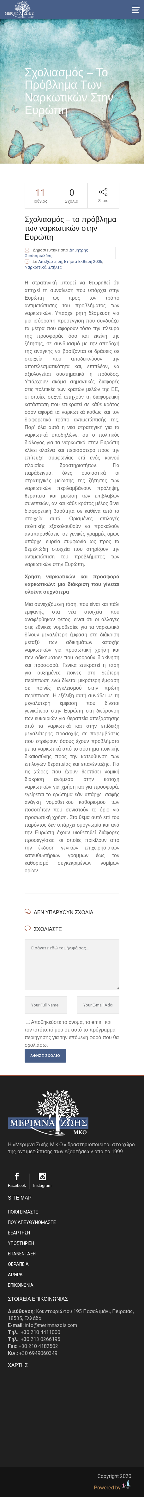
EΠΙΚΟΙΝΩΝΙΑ (20, 1285)
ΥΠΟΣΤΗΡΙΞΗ (21, 1243)
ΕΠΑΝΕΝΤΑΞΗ (22, 1253)
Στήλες (55, 267)
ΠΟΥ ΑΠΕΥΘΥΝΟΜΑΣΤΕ (32, 1222)
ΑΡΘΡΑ (15, 1274)
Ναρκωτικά (35, 267)
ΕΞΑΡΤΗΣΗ (19, 1232)
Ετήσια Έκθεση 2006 (83, 261)
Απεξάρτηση (50, 261)
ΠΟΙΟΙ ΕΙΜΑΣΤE (23, 1211)
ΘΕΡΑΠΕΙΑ (18, 1264)
